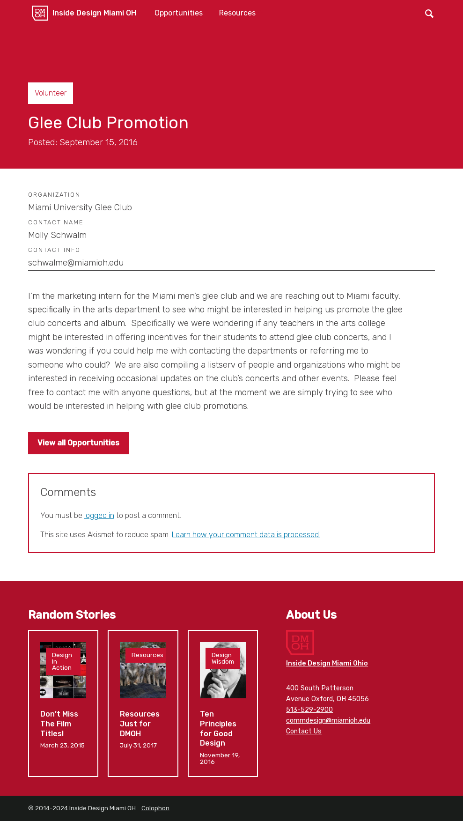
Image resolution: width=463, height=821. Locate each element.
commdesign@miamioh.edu (328, 721)
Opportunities (178, 12)
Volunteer (50, 93)
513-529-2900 (309, 710)
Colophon (155, 808)
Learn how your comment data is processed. (246, 534)
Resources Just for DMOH (143, 703)
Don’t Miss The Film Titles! (63, 703)
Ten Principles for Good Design (223, 703)
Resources (237, 12)
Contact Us (304, 731)
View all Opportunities (78, 442)
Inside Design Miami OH (94, 12)
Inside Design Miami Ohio (327, 663)
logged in (99, 515)
